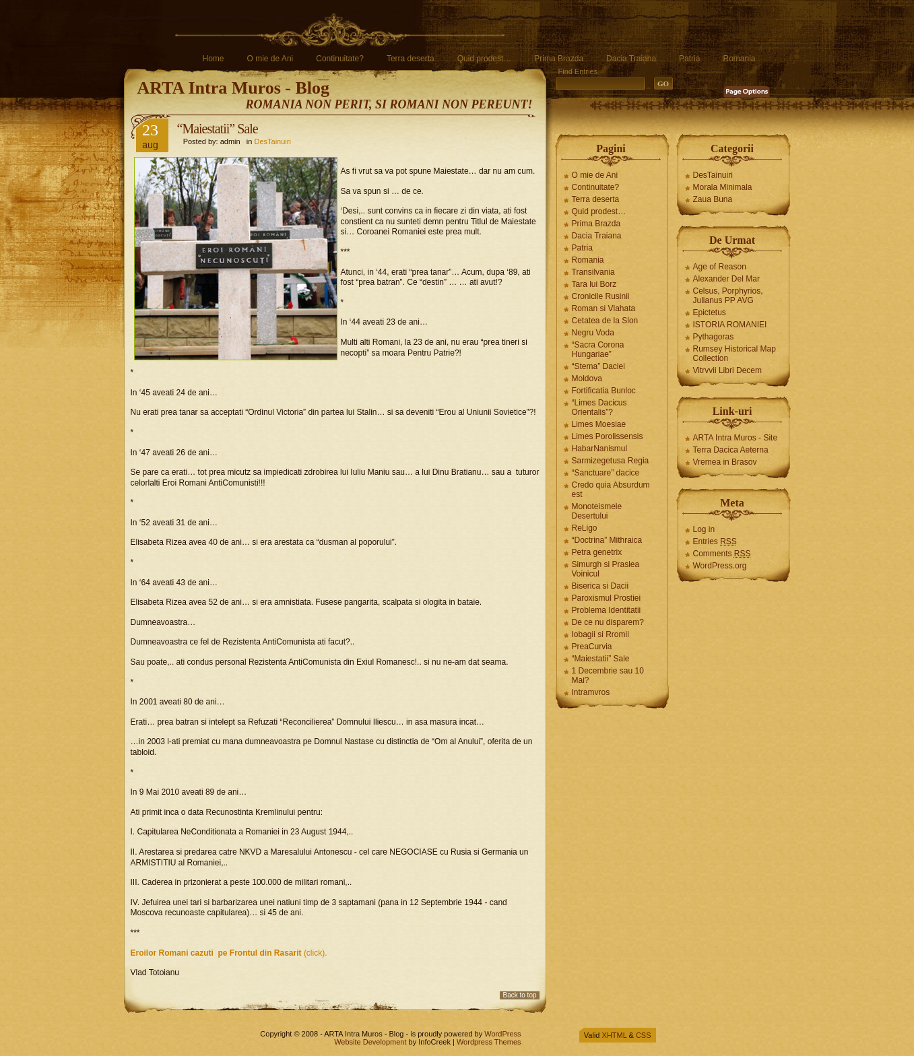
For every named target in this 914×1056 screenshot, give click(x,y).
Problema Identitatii (606, 610)
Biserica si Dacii (600, 586)
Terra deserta (410, 58)
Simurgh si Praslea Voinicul (606, 569)
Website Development (370, 1042)
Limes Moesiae (599, 424)
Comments (722, 553)
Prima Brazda (558, 58)
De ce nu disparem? (608, 622)
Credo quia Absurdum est (611, 489)
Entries (715, 541)
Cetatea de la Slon (605, 320)
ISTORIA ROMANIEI (730, 324)
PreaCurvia (592, 646)
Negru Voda (593, 332)
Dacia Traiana (631, 58)
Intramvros (591, 692)
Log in (704, 529)
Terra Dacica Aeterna (731, 450)
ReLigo (584, 528)
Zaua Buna (713, 199)
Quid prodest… (484, 58)
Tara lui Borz (594, 284)
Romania (739, 58)
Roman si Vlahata (604, 308)
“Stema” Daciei (598, 366)
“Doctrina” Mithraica (607, 540)
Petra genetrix (597, 552)
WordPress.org (720, 565)
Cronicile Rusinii (601, 296)
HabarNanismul (600, 448)
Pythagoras (713, 336)
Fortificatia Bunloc (604, 390)
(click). (229, 953)
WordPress (502, 1034)
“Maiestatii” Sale (601, 658)
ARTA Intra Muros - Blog (233, 88)
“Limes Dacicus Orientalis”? (599, 407)
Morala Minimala (722, 187)
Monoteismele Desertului (597, 511)
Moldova (587, 378)
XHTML (614, 1035)
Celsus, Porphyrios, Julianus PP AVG (728, 295)
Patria (689, 58)
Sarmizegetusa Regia (610, 460)
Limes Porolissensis (607, 436)
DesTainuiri (272, 141)
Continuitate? (340, 58)
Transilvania (593, 272)
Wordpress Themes (489, 1042)
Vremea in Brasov (725, 462)
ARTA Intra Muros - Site (735, 437)
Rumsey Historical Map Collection (734, 353)
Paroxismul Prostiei (606, 598)
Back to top (519, 995)
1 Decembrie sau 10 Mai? (608, 675)
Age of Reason (719, 266)
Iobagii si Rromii (600, 634)
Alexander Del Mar (726, 279)
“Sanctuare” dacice (606, 472)
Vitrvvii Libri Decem (727, 370)
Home (213, 58)
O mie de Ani (270, 58)
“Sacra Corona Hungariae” (598, 349)
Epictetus (709, 312)
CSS (643, 1035)
